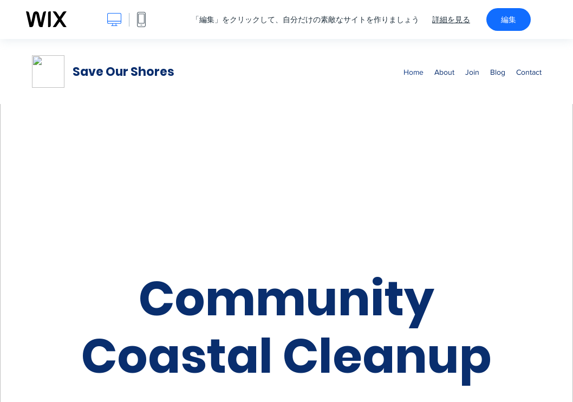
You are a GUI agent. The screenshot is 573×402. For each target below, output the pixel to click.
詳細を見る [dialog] (451, 19)
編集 (508, 19)
